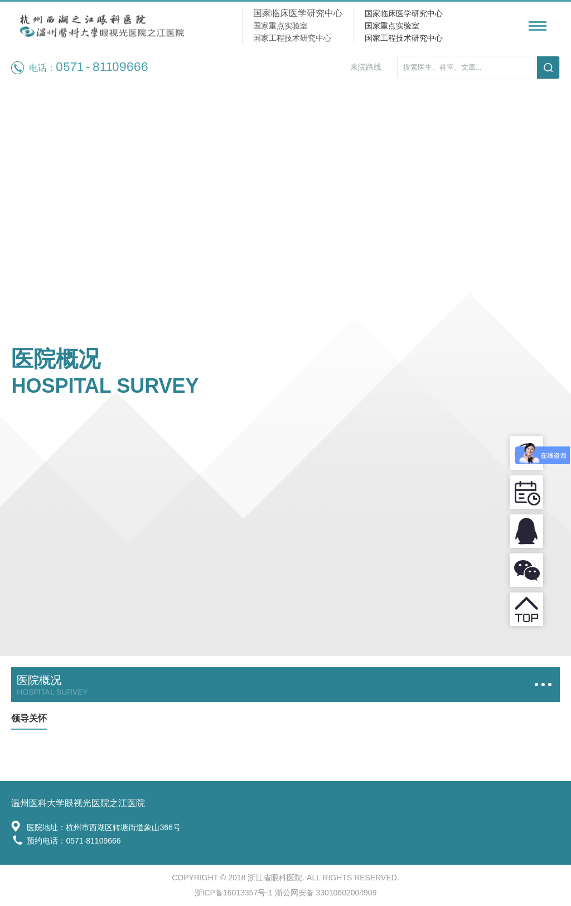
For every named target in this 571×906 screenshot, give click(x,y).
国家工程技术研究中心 (404, 37)
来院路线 (365, 66)
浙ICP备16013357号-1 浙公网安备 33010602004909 (286, 892)
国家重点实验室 (392, 25)
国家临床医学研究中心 (404, 13)
